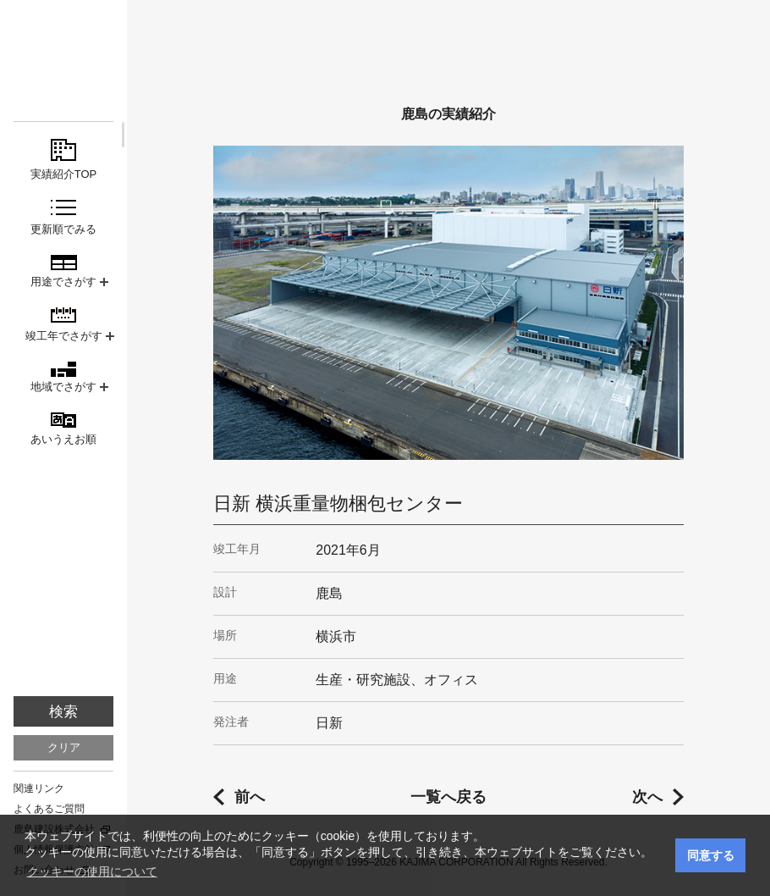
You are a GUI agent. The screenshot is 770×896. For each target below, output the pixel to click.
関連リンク (39, 788)
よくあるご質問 (49, 809)
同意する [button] (710, 855)
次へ (647, 796)
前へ (249, 796)
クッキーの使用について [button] (92, 871)
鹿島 (63, 43)
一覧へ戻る (448, 796)
